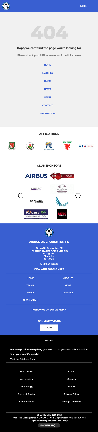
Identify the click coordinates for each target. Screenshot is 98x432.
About (71, 371)
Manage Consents (71, 401)
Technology (26, 386)
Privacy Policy (71, 394)
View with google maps (49, 269)
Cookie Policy (26, 401)
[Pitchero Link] (49, 344)
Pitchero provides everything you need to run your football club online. (49, 349)
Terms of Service (27, 394)
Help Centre (26, 371)
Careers (71, 379)
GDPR (71, 386)
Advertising (26, 379)
